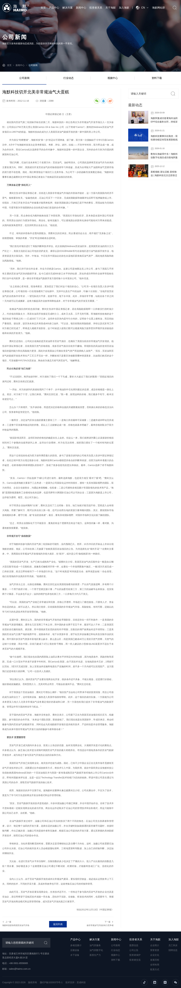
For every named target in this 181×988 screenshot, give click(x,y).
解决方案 (67, 7)
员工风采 (172, 945)
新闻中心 (81, 7)
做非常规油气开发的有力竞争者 (100, 925)
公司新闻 (33, 65)
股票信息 (133, 945)
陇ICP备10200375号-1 (51, 982)
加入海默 (124, 7)
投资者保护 (135, 955)
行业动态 (68, 78)
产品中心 (54, 7)
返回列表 (58, 924)
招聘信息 (172, 950)
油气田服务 (95, 945)
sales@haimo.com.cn (19, 969)
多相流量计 (76, 945)
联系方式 (154, 969)
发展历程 (154, 960)
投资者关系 (95, 7)
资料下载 (157, 78)
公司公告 (133, 950)
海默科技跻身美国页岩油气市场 (15, 925)
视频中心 (113, 78)
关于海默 (110, 7)
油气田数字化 (96, 950)
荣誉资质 (154, 950)
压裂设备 (74, 950)
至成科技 (81, 982)
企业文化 (154, 955)
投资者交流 (135, 960)
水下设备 (74, 955)
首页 (43, 7)
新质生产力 (95, 955)
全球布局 (154, 964)
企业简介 (154, 945)
